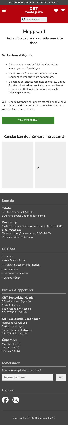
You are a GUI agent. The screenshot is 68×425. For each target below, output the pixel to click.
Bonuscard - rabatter (16, 273)
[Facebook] (5, 400)
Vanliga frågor (12, 277)
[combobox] (34, 19)
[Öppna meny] (4, 10)
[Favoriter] (56, 10)
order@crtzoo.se (11, 230)
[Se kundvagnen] (62, 10)
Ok (60, 377)
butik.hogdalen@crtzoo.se (17, 330)
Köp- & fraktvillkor (14, 260)
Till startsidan (28, 120)
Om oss (8, 256)
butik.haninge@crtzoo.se (16, 309)
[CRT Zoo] (34, 10)
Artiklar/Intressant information (22, 264)
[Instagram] (15, 400)
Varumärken (11, 269)
